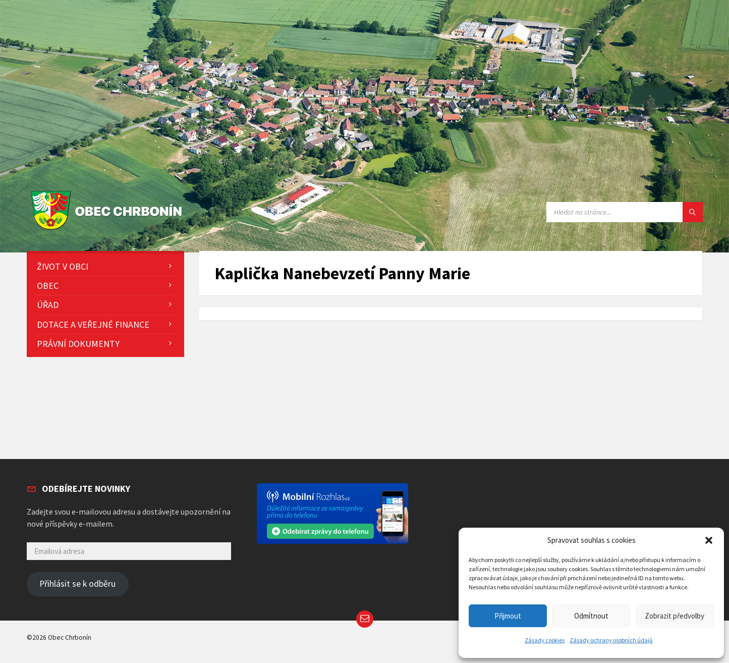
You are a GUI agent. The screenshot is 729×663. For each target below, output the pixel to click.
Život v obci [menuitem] (62, 266)
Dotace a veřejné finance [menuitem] (93, 324)
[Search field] (624, 212)
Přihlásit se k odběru (77, 583)
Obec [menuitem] (48, 285)
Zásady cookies (545, 640)
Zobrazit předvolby (674, 616)
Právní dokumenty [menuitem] (78, 343)
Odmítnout (591, 616)
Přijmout (507, 616)
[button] (709, 540)
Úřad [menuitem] (48, 305)
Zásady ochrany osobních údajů (611, 640)
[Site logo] (109, 230)
